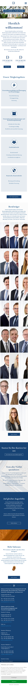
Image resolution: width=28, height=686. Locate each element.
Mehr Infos (7, 66)
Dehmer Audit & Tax (6, 626)
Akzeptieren (14, 681)
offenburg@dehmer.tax (6, 640)
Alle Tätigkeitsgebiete (14, 196)
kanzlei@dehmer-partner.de (8, 601)
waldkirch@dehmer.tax (6, 654)
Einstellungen (14, 677)
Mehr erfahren (14, 523)
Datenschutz (16, 684)
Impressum (11, 684)
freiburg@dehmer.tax (6, 621)
